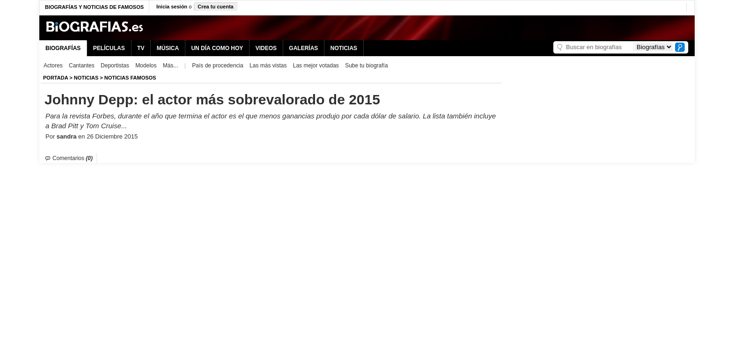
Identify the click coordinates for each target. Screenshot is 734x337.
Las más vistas (268, 65)
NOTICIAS (343, 48)
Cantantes (82, 65)
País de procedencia (217, 65)
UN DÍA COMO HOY (217, 48)
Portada (55, 78)
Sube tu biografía (366, 65)
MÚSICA (168, 48)
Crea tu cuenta (215, 6)
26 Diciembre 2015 (112, 136)
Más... (170, 65)
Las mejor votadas (316, 65)
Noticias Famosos (130, 78)
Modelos (145, 65)
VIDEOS (266, 48)
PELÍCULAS (109, 48)
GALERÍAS (303, 48)
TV (140, 48)
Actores (53, 65)
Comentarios (72, 158)
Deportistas (115, 65)
